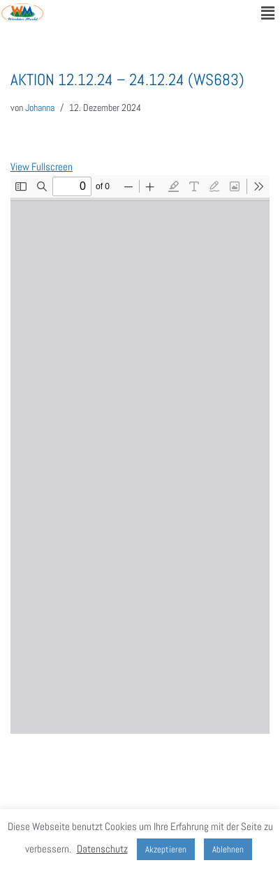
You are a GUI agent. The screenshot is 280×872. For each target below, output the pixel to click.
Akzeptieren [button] (165, 849)
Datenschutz (102, 848)
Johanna (39, 108)
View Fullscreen (41, 166)
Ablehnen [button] (228, 849)
